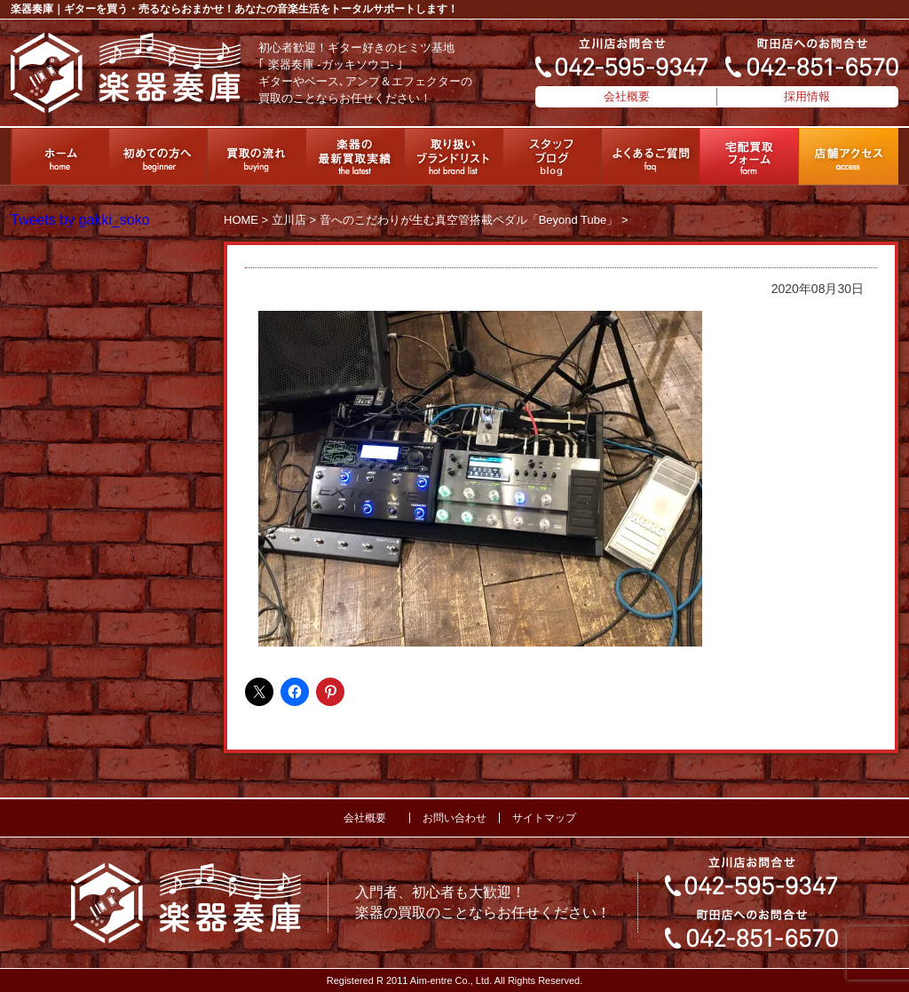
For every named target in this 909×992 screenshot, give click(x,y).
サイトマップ (544, 818)
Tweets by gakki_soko (80, 219)
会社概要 (627, 96)
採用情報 (807, 96)
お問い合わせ (454, 818)
